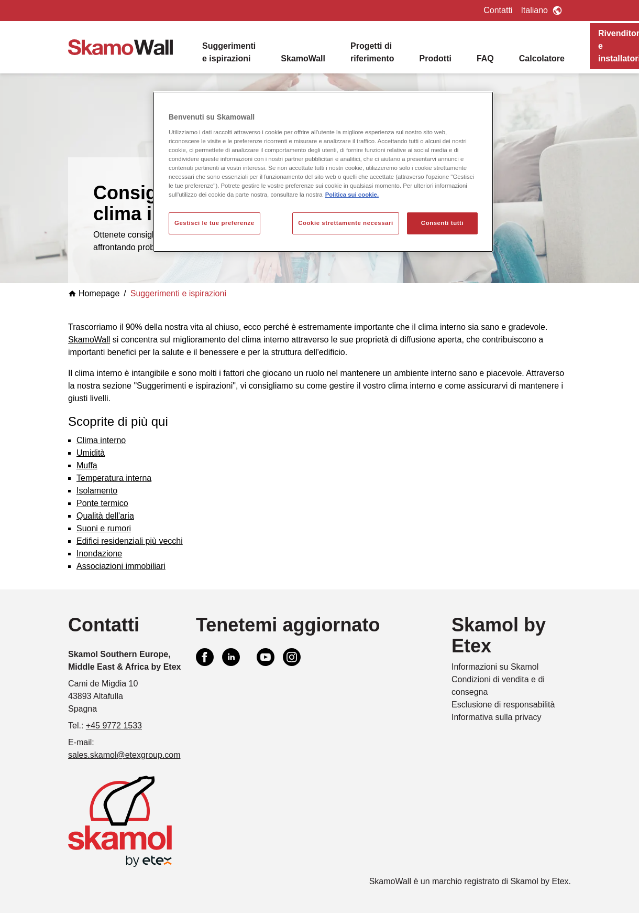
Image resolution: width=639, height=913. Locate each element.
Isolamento (96, 490)
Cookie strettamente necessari (345, 223)
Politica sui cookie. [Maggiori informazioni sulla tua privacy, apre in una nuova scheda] (352, 194)
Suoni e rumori (103, 528)
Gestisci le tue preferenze (214, 223)
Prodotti (435, 58)
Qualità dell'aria (105, 515)
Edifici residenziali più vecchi (129, 540)
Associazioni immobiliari (121, 566)
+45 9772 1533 (114, 725)
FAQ (485, 58)
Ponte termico (102, 503)
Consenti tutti (442, 223)
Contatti (497, 10)
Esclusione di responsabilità (503, 704)
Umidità (90, 452)
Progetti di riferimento (372, 52)
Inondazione (99, 553)
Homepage (93, 293)
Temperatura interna (113, 478)
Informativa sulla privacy (496, 717)
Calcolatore (542, 58)
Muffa (86, 465)
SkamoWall (303, 58)
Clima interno (101, 440)
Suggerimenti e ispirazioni (229, 52)
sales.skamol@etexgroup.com (124, 754)
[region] (323, 171)
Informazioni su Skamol (494, 666)
